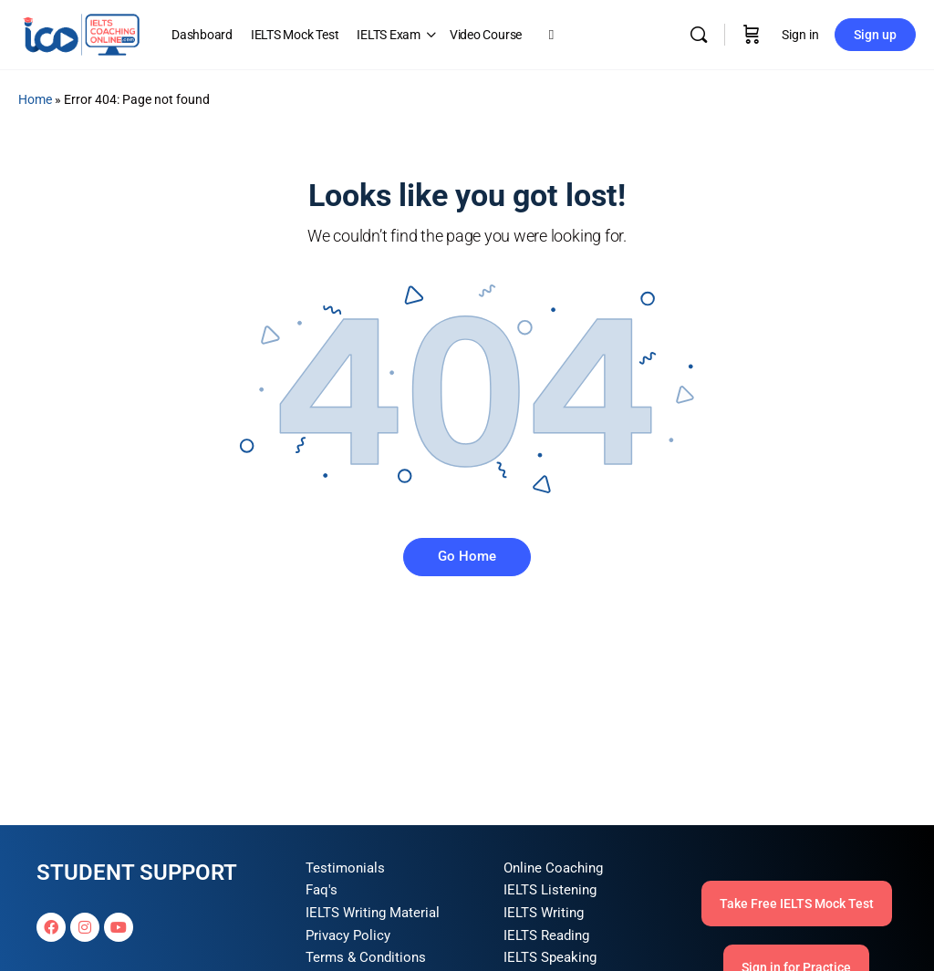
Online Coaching (553, 868)
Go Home (467, 556)
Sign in (800, 34)
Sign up (875, 34)
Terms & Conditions (366, 957)
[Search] (698, 35)
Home (35, 99)
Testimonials (345, 868)
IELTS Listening (550, 890)
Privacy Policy (348, 935)
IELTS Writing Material (373, 912)
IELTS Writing (543, 912)
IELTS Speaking (550, 957)
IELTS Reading (546, 935)
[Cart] (751, 34)
